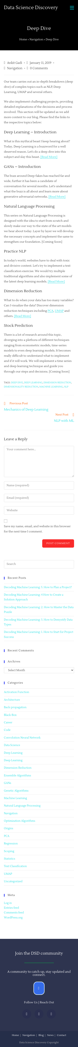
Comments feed (14, 912)
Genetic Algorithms (16, 790)
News (50, 1035)
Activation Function (16, 692)
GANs (7, 783)
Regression (11, 843)
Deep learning (33, 382)
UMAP (59, 311)
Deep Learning (13, 753)
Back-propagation (15, 707)
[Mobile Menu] (72, 7)
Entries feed (11, 908)
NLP (66, 386)
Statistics (9, 858)
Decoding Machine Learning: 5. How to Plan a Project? (38, 587)
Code (7, 730)
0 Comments (39, 68)
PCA (50, 311)
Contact (61, 1035)
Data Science (12, 745)
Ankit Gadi (14, 63)
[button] (39, 988)
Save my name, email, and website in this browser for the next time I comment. (37, 529)
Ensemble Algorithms (17, 775)
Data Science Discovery (31, 7)
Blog (41, 1035)
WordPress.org (13, 917)
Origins (8, 828)
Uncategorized (13, 881)
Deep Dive (17, 382)
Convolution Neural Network (22, 737)
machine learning (51, 386)
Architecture (12, 700)
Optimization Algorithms (19, 821)
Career (8, 722)
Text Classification (15, 866)
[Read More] (48, 157)
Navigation (36, 39)
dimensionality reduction (21, 386)
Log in (8, 903)
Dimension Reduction (57, 382)
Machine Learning (15, 798)
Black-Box (10, 715)
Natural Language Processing (22, 805)
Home (23, 39)
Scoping (9, 851)
